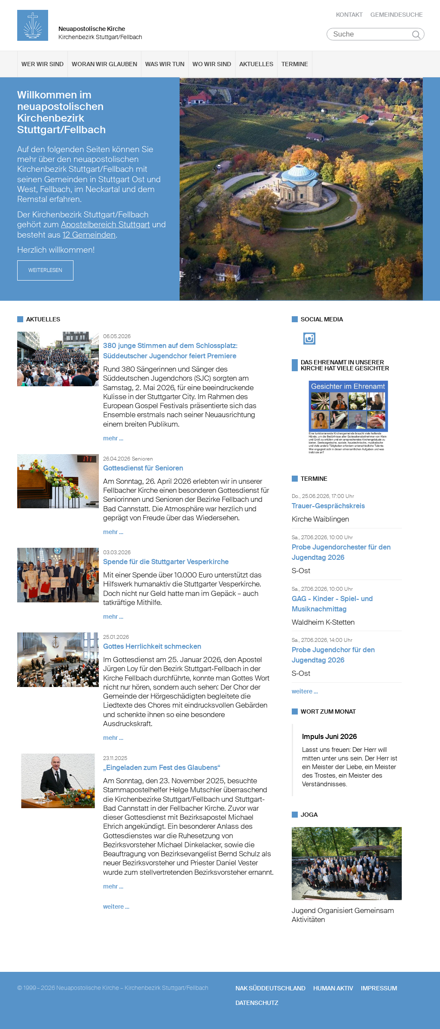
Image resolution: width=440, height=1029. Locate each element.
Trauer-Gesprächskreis (328, 506)
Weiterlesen (45, 271)
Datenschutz (256, 1004)
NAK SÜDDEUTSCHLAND (270, 988)
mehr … (113, 439)
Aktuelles (256, 65)
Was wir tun (164, 65)
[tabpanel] (220, 190)
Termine (294, 65)
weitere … (116, 907)
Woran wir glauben (104, 65)
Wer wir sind (42, 65)
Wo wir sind (211, 65)
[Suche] (376, 34)
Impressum (379, 988)
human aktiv (333, 988)
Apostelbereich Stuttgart (105, 226)
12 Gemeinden (89, 236)
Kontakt (349, 15)
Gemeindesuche (396, 15)
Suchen (416, 35)
